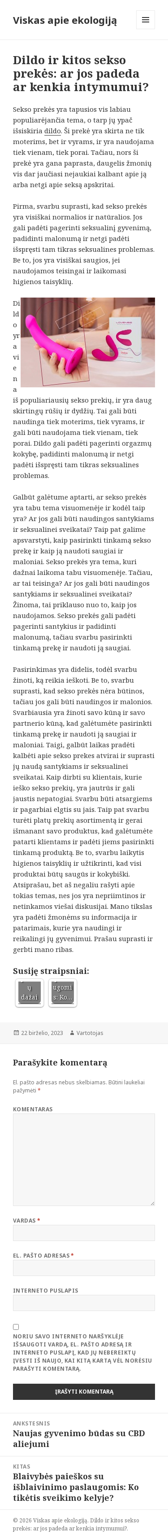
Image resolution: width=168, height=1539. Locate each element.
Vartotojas (90, 1033)
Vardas (27, 1220)
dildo (52, 130)
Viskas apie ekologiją (65, 19)
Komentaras (33, 1109)
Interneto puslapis (45, 1290)
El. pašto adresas (43, 1255)
